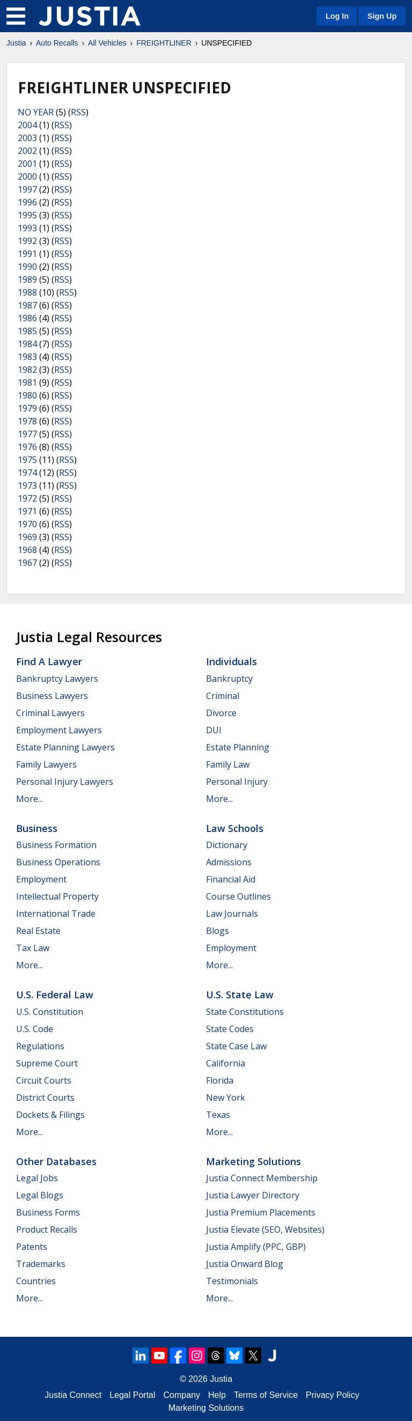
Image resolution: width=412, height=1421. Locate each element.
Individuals (231, 661)
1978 (27, 421)
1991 (27, 254)
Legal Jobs (37, 1178)
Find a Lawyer (49, 661)
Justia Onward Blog (244, 1264)
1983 (27, 357)
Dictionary (226, 845)
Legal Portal (132, 1395)
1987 (27, 305)
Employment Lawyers (59, 730)
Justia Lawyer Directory (252, 1195)
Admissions (229, 862)
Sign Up (381, 16)
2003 (27, 138)
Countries (36, 1281)
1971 (27, 511)
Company (182, 1395)
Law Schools (234, 828)
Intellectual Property (57, 896)
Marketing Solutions (253, 1161)
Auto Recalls (57, 43)
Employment (41, 879)
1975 (27, 460)
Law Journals (232, 913)
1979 (27, 408)
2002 (27, 151)
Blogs (217, 931)
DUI (214, 730)
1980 (27, 395)
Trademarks (40, 1264)
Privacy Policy (332, 1395)
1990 (27, 267)
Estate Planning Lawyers (65, 747)
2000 (27, 176)
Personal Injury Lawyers (64, 781)
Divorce (221, 713)
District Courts (45, 1097)
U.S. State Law (240, 994)
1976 (27, 447)
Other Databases (56, 1161)
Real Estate (38, 931)
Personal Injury (237, 781)
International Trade (55, 913)
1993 (27, 228)
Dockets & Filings (50, 1115)
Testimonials (232, 1281)
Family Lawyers (46, 764)
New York (225, 1097)
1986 (27, 318)
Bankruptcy (229, 678)
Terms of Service (266, 1395)
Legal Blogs (39, 1195)
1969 (27, 537)
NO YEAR (36, 112)
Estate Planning (237, 747)
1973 (27, 485)
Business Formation (56, 845)
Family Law (227, 764)
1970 (27, 524)
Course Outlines (238, 896)
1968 (27, 550)
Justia (16, 43)
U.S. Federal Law (54, 994)
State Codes (230, 1029)
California (225, 1063)
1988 (27, 292)
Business (36, 828)
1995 (27, 215)
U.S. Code (34, 1029)
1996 (27, 202)
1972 (27, 498)
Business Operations (58, 862)
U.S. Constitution (49, 1012)
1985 (27, 331)
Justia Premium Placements (260, 1212)
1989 (27, 279)
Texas (218, 1115)
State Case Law (236, 1046)
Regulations (40, 1046)
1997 (27, 189)
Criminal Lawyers (50, 713)
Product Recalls (46, 1229)
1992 (27, 241)
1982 (27, 370)
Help (217, 1395)
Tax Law (32, 948)
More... (29, 799)
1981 (27, 382)
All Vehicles (107, 43)
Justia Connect (73, 1395)
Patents (31, 1247)
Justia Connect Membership (262, 1178)
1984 (27, 344)
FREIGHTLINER (164, 43)
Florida (219, 1080)
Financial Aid (230, 879)
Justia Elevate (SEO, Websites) (265, 1229)
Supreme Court (47, 1063)
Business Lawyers (52, 696)
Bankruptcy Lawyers (57, 678)
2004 (27, 125)
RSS (78, 112)
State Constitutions (245, 1012)
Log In (337, 16)
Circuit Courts (43, 1080)
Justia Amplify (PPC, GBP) (256, 1247)
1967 (27, 563)
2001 (27, 164)
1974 (27, 472)
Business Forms (48, 1212)
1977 (27, 434)
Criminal (222, 696)
